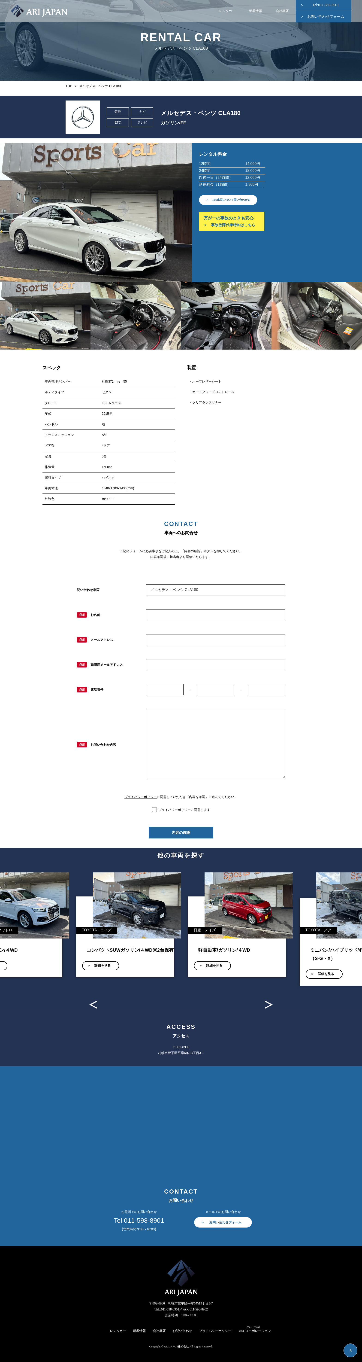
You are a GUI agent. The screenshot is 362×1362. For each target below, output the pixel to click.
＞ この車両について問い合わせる (232, 200)
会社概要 (282, 11)
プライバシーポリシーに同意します (184, 810)
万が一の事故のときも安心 (231, 223)
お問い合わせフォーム (325, 17)
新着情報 (255, 11)
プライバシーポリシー (140, 797)
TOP (69, 86)
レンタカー (227, 11)
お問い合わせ (182, 1331)
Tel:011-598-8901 (326, 6)
